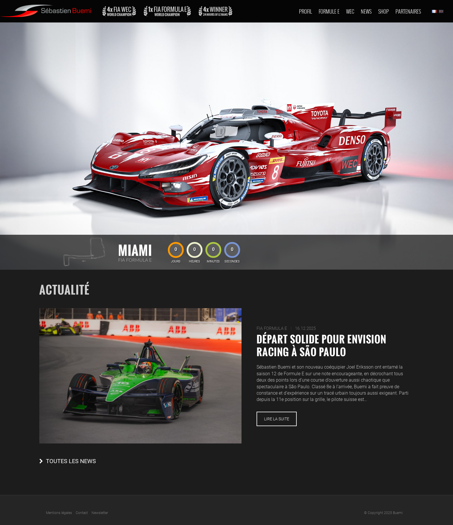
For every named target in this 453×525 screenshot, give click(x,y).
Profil (305, 11)
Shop (383, 11)
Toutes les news (71, 461)
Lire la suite (276, 419)
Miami (135, 250)
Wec (350, 11)
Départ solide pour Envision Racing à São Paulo (321, 345)
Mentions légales (59, 513)
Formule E (329, 11)
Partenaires (408, 11)
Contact (82, 513)
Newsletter (100, 513)
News (366, 11)
